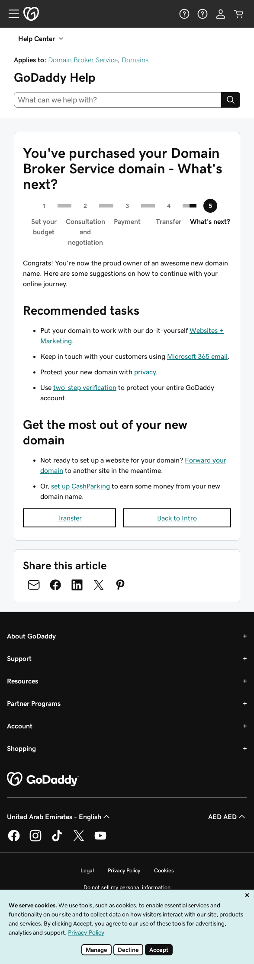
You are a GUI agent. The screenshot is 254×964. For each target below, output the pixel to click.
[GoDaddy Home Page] (43, 779)
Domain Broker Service (83, 59)
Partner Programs (34, 703)
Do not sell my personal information (127, 887)
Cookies (164, 870)
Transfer (69, 517)
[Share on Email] (34, 585)
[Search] (230, 100)
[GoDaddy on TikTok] (57, 839)
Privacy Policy (124, 870)
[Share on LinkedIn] (77, 585)
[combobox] (117, 100)
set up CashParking (80, 485)
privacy (145, 371)
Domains (135, 59)
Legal (87, 870)
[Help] (184, 14)
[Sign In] (220, 14)
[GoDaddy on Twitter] (79, 839)
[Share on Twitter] (98, 585)
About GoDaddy (31, 635)
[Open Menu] (10, 13)
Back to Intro (177, 517)
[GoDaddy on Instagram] (35, 839)
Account (19, 725)
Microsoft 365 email (197, 356)
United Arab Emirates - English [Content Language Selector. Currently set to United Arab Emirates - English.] (59, 816)
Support (19, 658)
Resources (22, 680)
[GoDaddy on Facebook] (14, 839)
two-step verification (84, 387)
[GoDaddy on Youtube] (100, 839)
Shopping (21, 748)
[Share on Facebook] (55, 585)
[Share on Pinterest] (120, 585)
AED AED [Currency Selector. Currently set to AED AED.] (227, 816)
